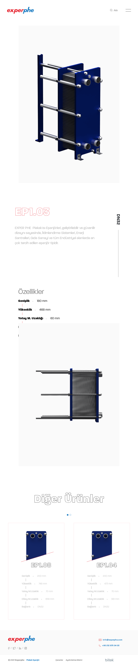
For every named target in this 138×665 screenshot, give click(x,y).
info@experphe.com (110, 639)
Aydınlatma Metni (74, 660)
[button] (67, 515)
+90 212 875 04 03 (109, 645)
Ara (114, 10)
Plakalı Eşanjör (32, 660)
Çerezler (59, 660)
